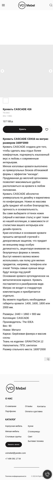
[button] (13, 444)
